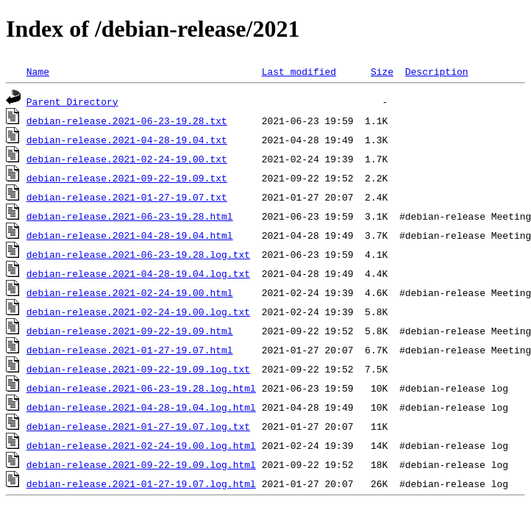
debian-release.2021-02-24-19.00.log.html (141, 445)
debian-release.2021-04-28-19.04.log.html (141, 407)
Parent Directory (72, 101)
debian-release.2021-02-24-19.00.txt (126, 158)
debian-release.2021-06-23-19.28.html (129, 216)
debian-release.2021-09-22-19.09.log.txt (138, 368)
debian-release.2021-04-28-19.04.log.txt (138, 273)
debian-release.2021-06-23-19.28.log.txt (138, 254)
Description (436, 71)
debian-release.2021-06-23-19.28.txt (126, 120)
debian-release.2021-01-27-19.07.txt (126, 197)
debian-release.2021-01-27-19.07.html (129, 349)
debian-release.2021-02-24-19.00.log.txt (138, 311)
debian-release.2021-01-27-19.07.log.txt (138, 426)
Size (382, 71)
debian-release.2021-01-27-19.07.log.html (141, 483)
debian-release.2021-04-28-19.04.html (129, 235)
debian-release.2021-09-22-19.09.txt (126, 177)
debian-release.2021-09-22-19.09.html (129, 330)
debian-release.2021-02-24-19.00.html (129, 292)
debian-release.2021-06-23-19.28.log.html (141, 388)
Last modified (299, 71)
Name (37, 71)
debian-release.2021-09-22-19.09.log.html (141, 464)
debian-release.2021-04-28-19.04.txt (126, 139)
